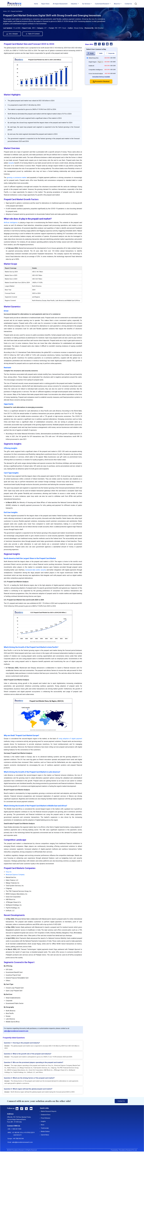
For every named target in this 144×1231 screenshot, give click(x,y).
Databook (91, 65)
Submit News (45, 1135)
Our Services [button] (86, 4)
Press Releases (45, 1118)
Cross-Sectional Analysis (96, 73)
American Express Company (15, 875)
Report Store (45, 4)
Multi (99, 53)
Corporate (110, 53)
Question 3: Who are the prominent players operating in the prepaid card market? (33, 1062)
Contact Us (128, 4)
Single (91, 53)
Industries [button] (74, 4)
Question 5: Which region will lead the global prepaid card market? (28, 1089)
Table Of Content (33, 34)
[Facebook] (103, 44)
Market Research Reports (48, 1111)
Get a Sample (12, 34)
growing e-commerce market (17, 177)
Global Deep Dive (93, 58)
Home (36, 4)
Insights (43, 1121)
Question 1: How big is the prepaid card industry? (22, 1043)
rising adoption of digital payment (70, 739)
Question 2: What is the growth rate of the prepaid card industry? (27, 1054)
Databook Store (45, 1114)
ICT (9, 11)
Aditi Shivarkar (99, 28)
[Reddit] (111, 44)
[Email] (107, 44)
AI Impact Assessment (60, 4)
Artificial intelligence (11, 222)
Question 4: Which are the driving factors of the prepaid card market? (29, 1078)
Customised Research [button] (102, 4)
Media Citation (45, 1131)
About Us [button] (117, 4)
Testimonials (45, 1128)
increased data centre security (35, 570)
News (42, 1125)
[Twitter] (100, 44)
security (11, 163)
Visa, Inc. (9, 872)
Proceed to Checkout (101, 81)
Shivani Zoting (78, 28)
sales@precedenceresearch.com (16, 1031)
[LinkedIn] (96, 44)
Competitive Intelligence (96, 69)
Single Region (96, 62)
